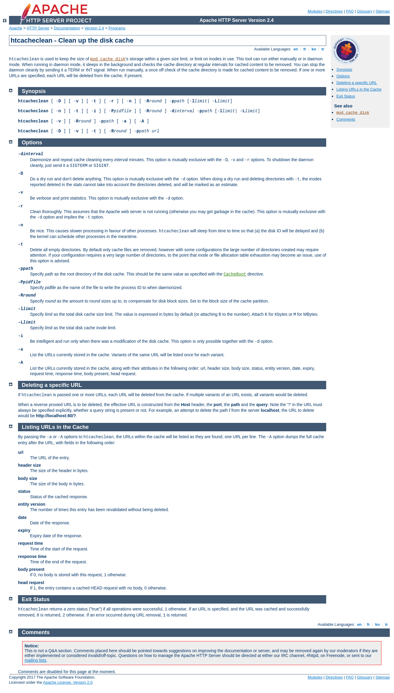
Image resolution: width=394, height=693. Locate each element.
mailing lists (35, 660)
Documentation (67, 28)
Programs (117, 28)
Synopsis (344, 69)
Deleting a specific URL (356, 82)
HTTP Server (38, 28)
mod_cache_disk (107, 59)
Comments (345, 119)
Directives (334, 11)
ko (314, 49)
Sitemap (382, 11)
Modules (315, 11)
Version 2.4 (94, 28)
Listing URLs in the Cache (358, 89)
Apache (15, 28)
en (295, 49)
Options (343, 76)
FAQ (350, 11)
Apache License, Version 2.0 (67, 682)
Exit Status (345, 96)
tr (323, 49)
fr (304, 49)
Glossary (364, 11)
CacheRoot (235, 274)
